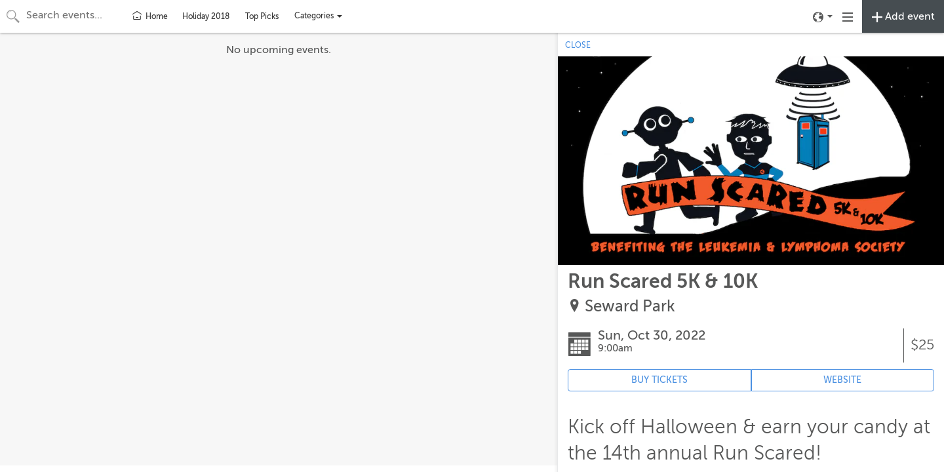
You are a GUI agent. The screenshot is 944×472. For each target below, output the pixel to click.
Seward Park (630, 306)
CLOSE (578, 45)
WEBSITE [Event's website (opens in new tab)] (842, 380)
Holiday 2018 (205, 16)
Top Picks (262, 16)
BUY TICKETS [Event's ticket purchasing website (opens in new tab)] (659, 380)
